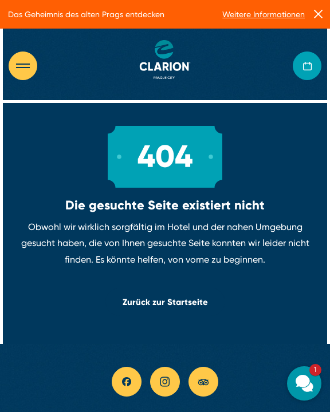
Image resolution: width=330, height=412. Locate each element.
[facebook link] (127, 382)
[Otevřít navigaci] (29, 66)
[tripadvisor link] (203, 382)
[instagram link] (165, 382)
